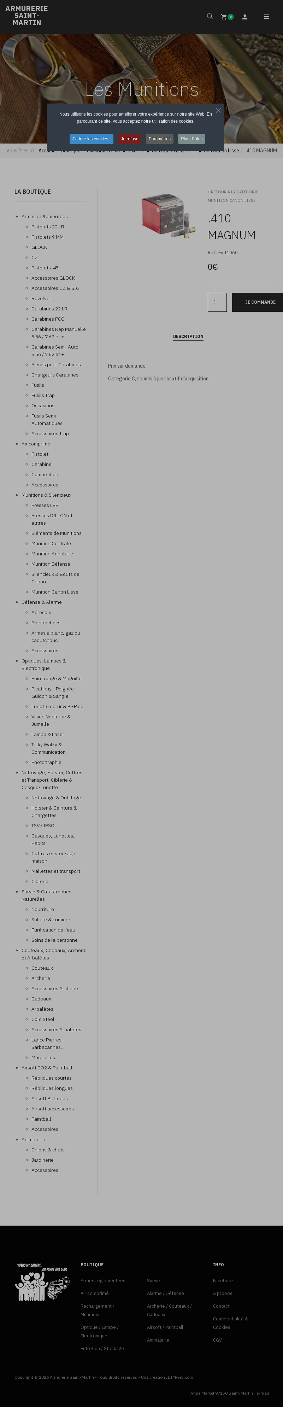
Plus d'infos (191, 138)
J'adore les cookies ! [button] (91, 138)
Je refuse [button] (129, 138)
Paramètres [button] (160, 138)
